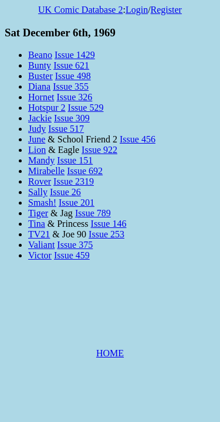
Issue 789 (93, 213)
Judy (37, 129)
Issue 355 (71, 86)
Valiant (41, 245)
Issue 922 (99, 150)
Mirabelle (46, 171)
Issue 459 (72, 255)
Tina (36, 224)
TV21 (39, 234)
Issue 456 (137, 139)
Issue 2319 (73, 181)
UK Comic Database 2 (80, 10)
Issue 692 (85, 171)
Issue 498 (73, 76)
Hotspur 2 (47, 108)
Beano (40, 55)
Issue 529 (86, 108)
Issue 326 (74, 97)
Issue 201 (76, 202)
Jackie (40, 118)
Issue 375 (75, 245)
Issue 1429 (75, 55)
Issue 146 (109, 224)
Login (137, 10)
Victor (40, 255)
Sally (38, 192)
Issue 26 (65, 192)
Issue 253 (106, 234)
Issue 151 (75, 160)
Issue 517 (66, 129)
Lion (37, 150)
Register (166, 10)
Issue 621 (71, 65)
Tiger (38, 213)
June (36, 139)
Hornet (41, 97)
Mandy (41, 160)
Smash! (42, 202)
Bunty (39, 65)
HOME (110, 353)
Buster (40, 76)
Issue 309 (72, 118)
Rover (39, 181)
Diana (39, 86)
